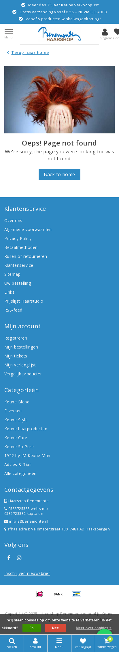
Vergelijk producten (23, 374)
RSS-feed (13, 310)
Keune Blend (16, 402)
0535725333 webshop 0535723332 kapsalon (26, 511)
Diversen (13, 410)
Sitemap (12, 274)
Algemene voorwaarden (28, 229)
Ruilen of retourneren (25, 256)
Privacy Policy (18, 238)
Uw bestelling (17, 283)
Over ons (13, 220)
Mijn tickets (15, 356)
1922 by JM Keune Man (27, 455)
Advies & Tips (17, 464)
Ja (32, 628)
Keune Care (15, 437)
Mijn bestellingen (21, 347)
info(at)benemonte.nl (26, 521)
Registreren (15, 338)
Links (9, 292)
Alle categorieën (20, 473)
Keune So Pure (19, 446)
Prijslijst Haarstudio (23, 301)
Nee (55, 628)
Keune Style (16, 419)
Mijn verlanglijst (20, 365)
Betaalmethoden (21, 247)
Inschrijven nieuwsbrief (27, 573)
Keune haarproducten (25, 428)
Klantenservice (18, 265)
